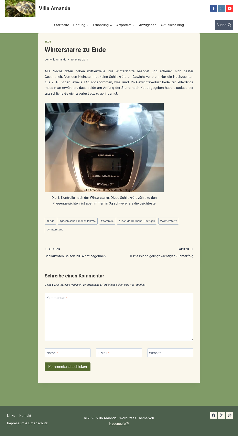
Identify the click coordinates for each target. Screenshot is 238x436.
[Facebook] (213, 8)
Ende (50, 220)
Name (52, 353)
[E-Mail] (119, 352)
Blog (48, 41)
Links (11, 416)
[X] (221, 415)
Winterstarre (168, 220)
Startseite (61, 25)
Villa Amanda (58, 59)
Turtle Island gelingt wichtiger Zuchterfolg (157, 252)
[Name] (68, 352)
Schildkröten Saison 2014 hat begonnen (80, 252)
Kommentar (56, 298)
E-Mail (103, 353)
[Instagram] (221, 8)
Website (155, 353)
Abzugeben (147, 25)
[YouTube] (229, 8)
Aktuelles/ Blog (172, 25)
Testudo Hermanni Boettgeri (137, 220)
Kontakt (25, 416)
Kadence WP (119, 423)
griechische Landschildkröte (78, 220)
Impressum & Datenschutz (27, 423)
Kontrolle (107, 220)
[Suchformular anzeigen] (224, 25)
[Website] (170, 352)
